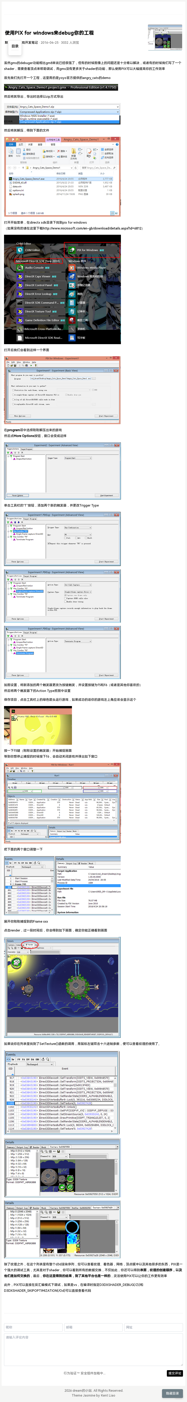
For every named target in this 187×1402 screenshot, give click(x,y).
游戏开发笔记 (28, 43)
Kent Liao (108, 1395)
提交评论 (174, 1373)
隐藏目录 (172, 1393)
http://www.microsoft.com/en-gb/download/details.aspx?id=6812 (92, 228)
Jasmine (89, 1395)
